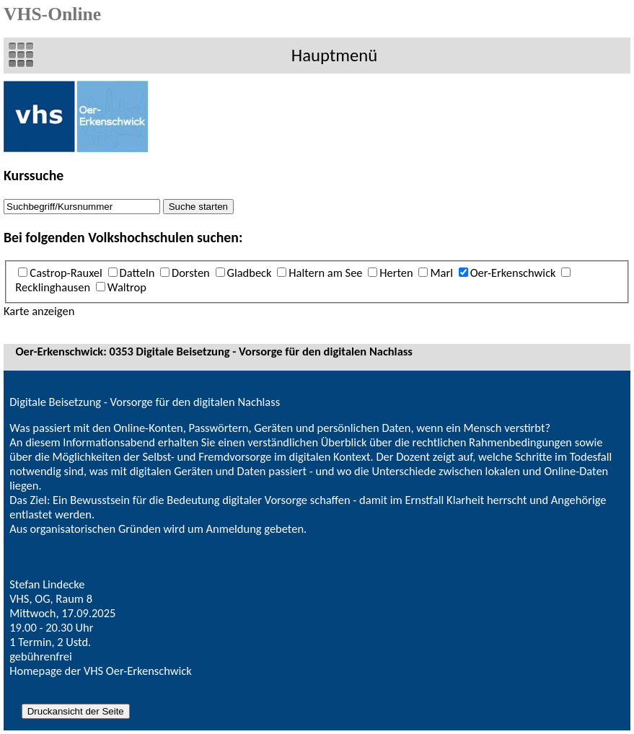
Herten (396, 272)
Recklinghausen (52, 287)
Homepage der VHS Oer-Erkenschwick (100, 670)
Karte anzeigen (39, 311)
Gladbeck (249, 272)
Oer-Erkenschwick (513, 272)
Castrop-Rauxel (66, 272)
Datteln (137, 272)
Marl (441, 272)
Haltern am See (325, 272)
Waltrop (126, 287)
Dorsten (191, 272)
